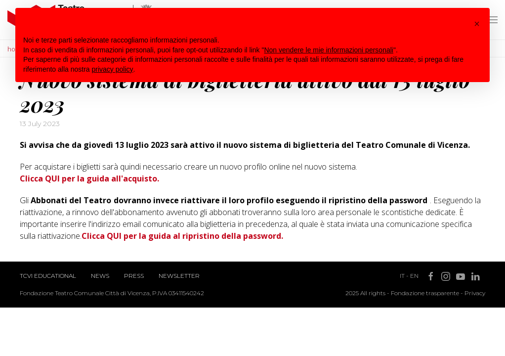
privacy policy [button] (112, 69)
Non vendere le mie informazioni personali (328, 50)
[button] (477, 24)
